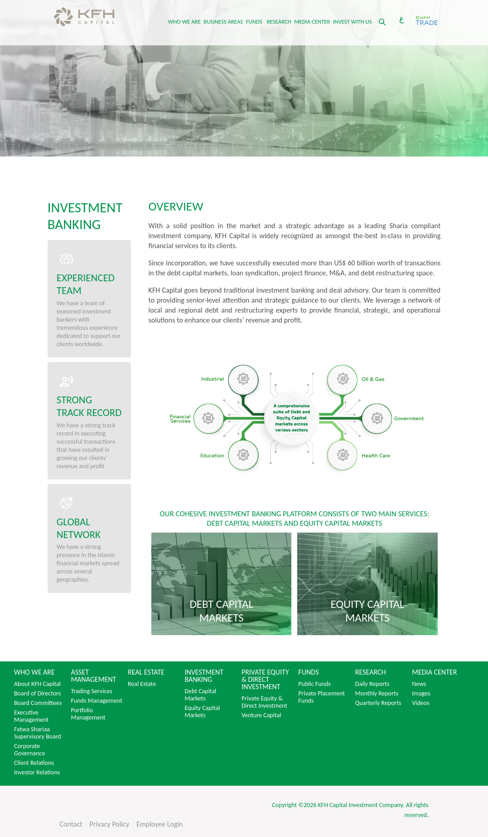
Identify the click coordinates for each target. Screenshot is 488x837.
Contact (70, 824)
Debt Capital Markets (200, 695)
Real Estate (142, 684)
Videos (420, 703)
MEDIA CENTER (312, 21)
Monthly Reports (376, 693)
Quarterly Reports (378, 703)
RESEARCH (279, 21)
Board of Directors (37, 693)
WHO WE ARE (184, 21)
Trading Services (91, 691)
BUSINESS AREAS (223, 21)
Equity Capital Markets (202, 712)
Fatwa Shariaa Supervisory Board (37, 733)
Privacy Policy (110, 824)
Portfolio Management (88, 714)
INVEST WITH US (352, 21)
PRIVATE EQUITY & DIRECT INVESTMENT (265, 679)
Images (421, 693)
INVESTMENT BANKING (203, 676)
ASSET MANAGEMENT (93, 676)
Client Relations (34, 763)
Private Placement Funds (321, 697)
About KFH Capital (37, 684)
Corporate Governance (29, 750)
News (419, 684)
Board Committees (38, 703)
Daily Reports (372, 684)
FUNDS (254, 21)
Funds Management (96, 701)
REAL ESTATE (146, 672)
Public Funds (314, 684)
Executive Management (31, 716)
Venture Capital (261, 715)
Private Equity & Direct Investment (264, 702)
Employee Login (159, 824)
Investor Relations (37, 772)
